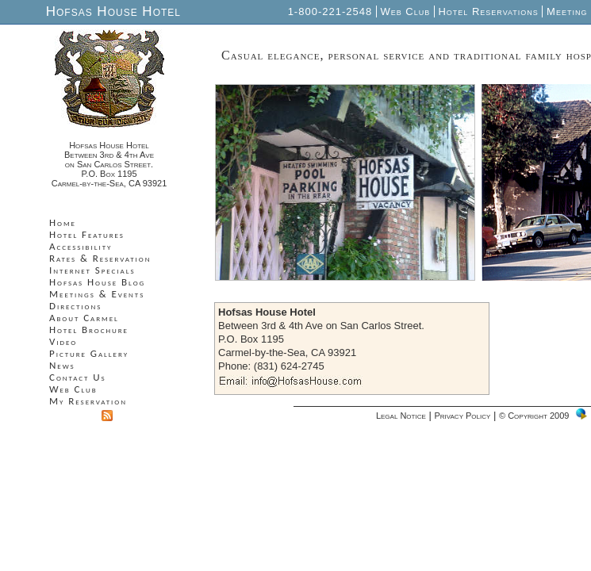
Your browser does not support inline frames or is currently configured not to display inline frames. (111, 325)
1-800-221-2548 (332, 11)
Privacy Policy (462, 415)
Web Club (405, 11)
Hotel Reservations (489, 11)
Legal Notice (401, 415)
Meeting (567, 11)
